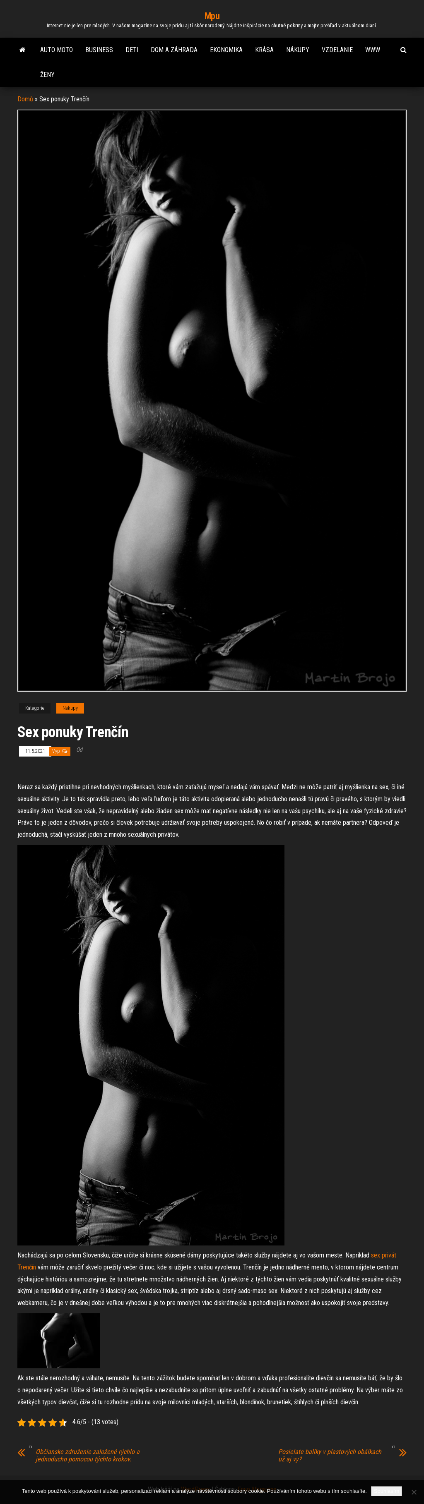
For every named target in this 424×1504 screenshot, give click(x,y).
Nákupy (297, 50)
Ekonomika (226, 50)
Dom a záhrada (174, 50)
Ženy (47, 75)
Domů (25, 99)
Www (372, 50)
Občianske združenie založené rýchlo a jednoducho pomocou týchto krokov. (88, 1455)
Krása (264, 50)
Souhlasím (386, 1491)
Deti (131, 50)
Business (99, 50)
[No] (414, 1492)
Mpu (212, 16)
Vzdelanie (337, 50)
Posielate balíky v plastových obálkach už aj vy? (329, 1455)
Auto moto (56, 50)
